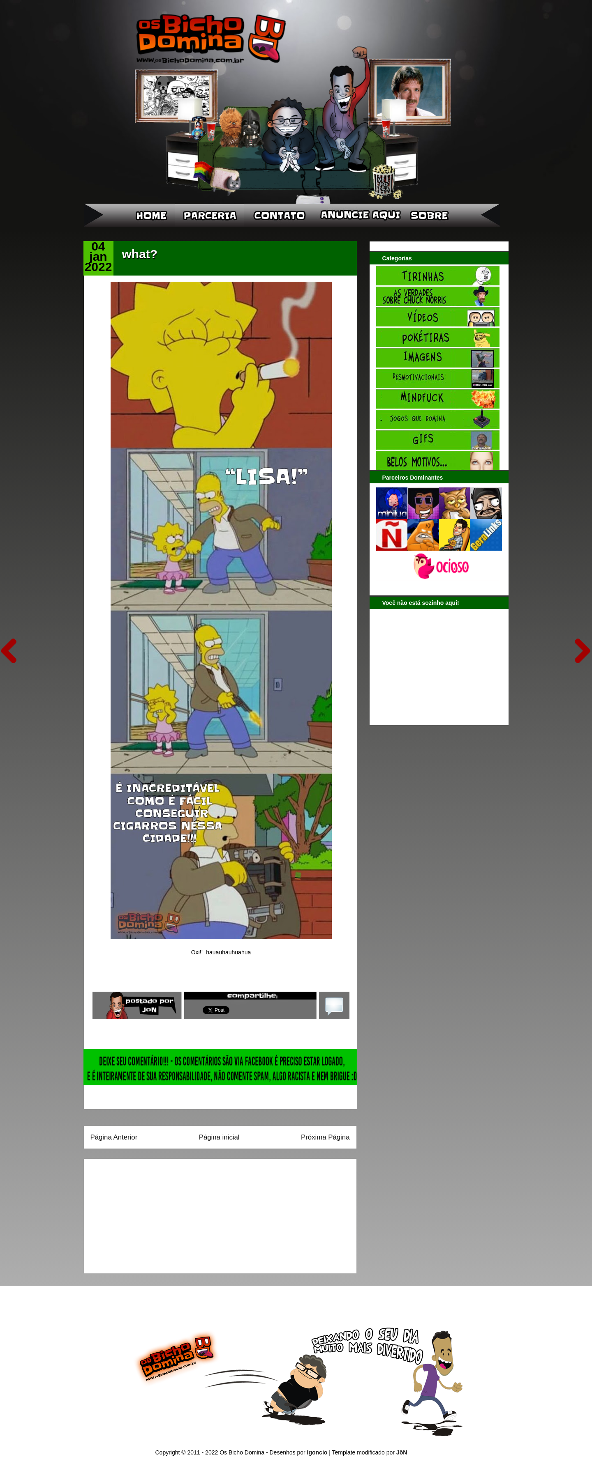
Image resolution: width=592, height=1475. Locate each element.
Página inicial (219, 1137)
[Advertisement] (141, 1213)
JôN (401, 1452)
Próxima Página (325, 1137)
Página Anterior (114, 1137)
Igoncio (317, 1452)
